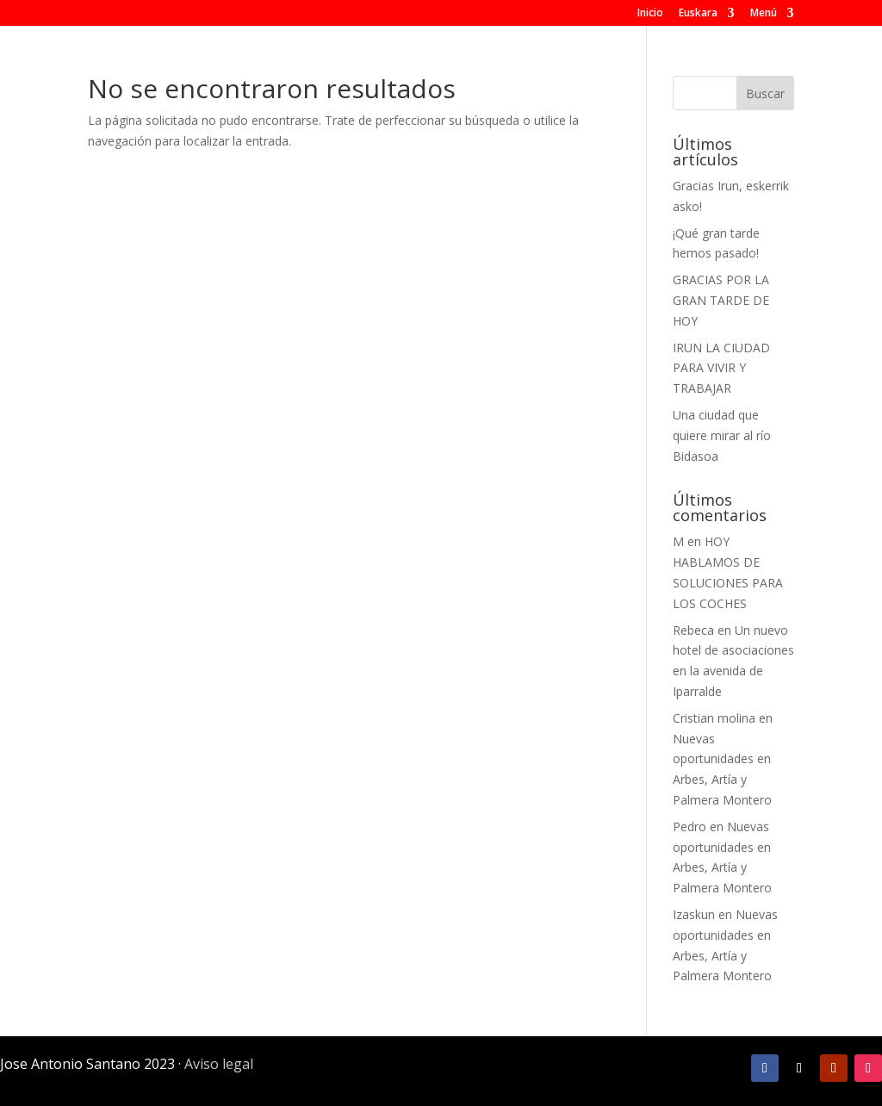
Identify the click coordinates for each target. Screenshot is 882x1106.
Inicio (650, 14)
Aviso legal (218, 1063)
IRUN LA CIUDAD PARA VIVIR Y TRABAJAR (721, 368)
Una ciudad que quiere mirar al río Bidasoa (722, 435)
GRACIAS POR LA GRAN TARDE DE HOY (721, 300)
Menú (763, 14)
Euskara (698, 14)
